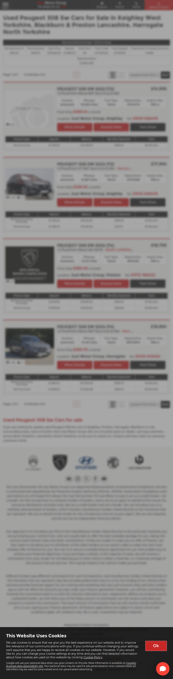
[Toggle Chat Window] (163, 669)
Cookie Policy (92, 657)
